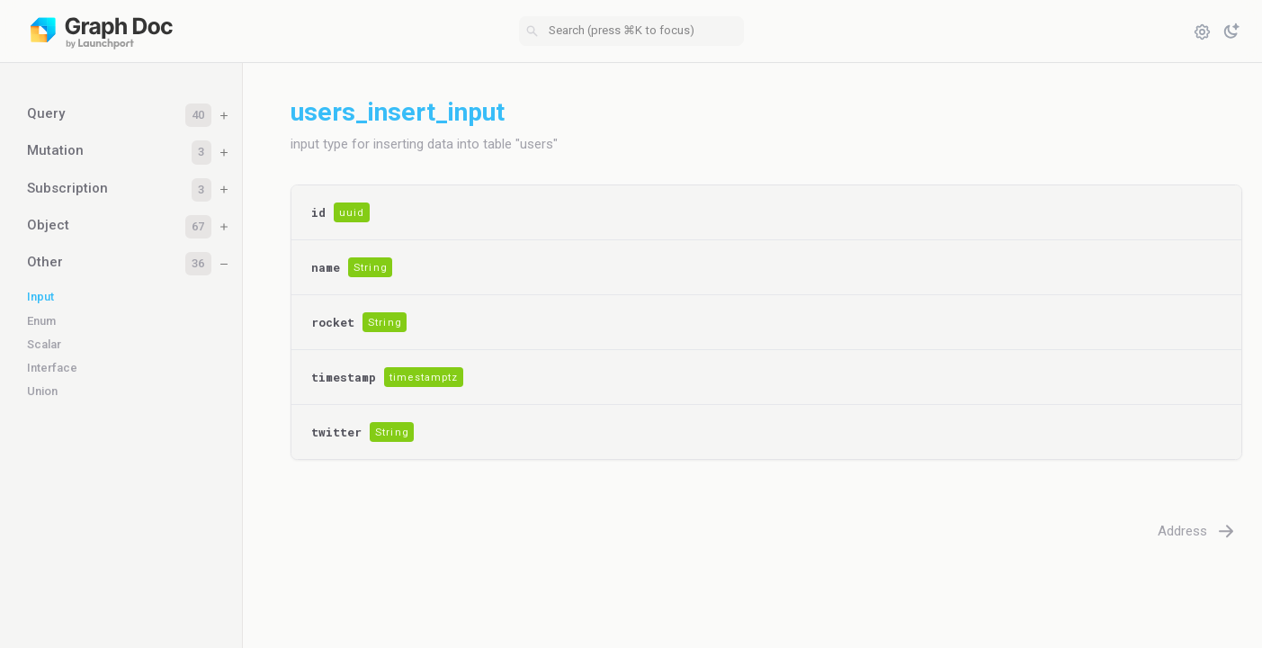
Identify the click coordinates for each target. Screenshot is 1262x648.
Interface (52, 367)
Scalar (44, 344)
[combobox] (631, 31)
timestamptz (423, 377)
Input (40, 296)
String (371, 268)
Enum (41, 321)
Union (42, 391)
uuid (352, 213)
